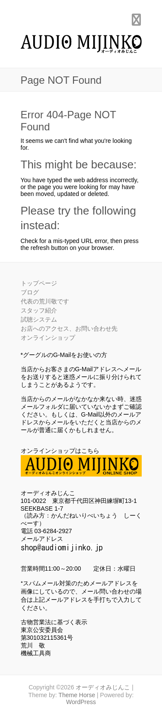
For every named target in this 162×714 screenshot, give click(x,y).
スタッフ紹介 (39, 310)
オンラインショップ (48, 337)
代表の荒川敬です (45, 301)
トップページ (39, 283)
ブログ (30, 292)
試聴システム (39, 319)
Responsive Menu (136, 19)
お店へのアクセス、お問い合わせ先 (69, 328)
